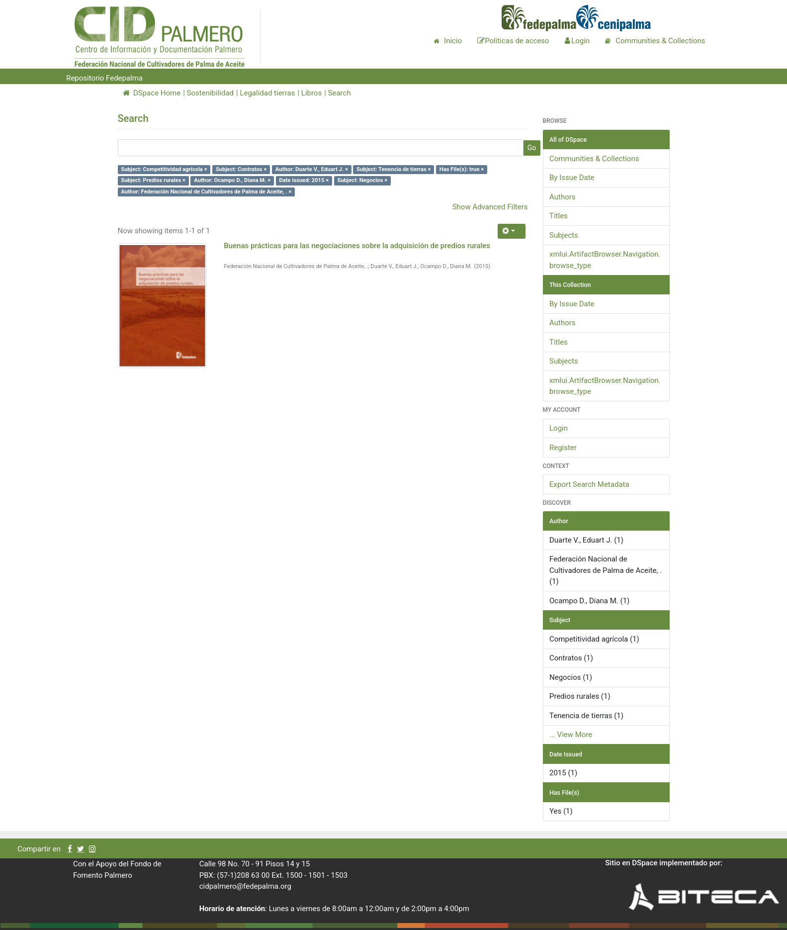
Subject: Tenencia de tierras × (393, 169)
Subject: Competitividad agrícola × (164, 169)
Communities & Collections (594, 158)
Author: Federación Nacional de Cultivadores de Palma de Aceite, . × (206, 191)
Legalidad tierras (267, 93)
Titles (558, 215)
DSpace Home (152, 93)
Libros (311, 93)
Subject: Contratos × (241, 169)
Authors (562, 196)
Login (558, 428)
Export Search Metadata (589, 484)
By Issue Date (572, 177)
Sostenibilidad (210, 93)
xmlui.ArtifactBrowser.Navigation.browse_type (605, 260)
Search (339, 93)
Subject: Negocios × (363, 180)
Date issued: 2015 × (304, 180)
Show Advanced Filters (490, 206)
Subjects (563, 235)
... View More (570, 734)
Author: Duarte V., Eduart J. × (311, 169)
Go (531, 148)
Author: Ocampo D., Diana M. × (232, 180)
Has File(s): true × (461, 169)
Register (563, 447)
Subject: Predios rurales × (153, 180)
